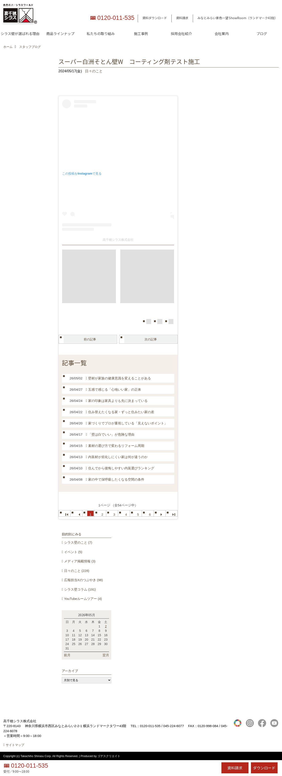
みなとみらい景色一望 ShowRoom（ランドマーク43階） (237, 18)
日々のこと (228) (76, 571)
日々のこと (94, 71)
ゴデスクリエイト (108, 756)
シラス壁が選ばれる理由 (20, 33)
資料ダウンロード (154, 18)
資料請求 (182, 18)
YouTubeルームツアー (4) (83, 599)
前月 (67, 655)
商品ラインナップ (60, 33)
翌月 (105, 655)
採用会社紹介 (181, 33)
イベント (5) (73, 552)
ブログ (261, 33)
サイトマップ (15, 745)
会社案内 (222, 33)
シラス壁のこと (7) (78, 542)
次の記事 (151, 339)
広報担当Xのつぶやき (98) (83, 580)
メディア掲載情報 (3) (80, 561)
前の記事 (90, 339)
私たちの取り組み (101, 33)
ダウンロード (264, 767)
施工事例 (141, 33)
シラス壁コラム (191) (80, 589)
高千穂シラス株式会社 (118, 239)
